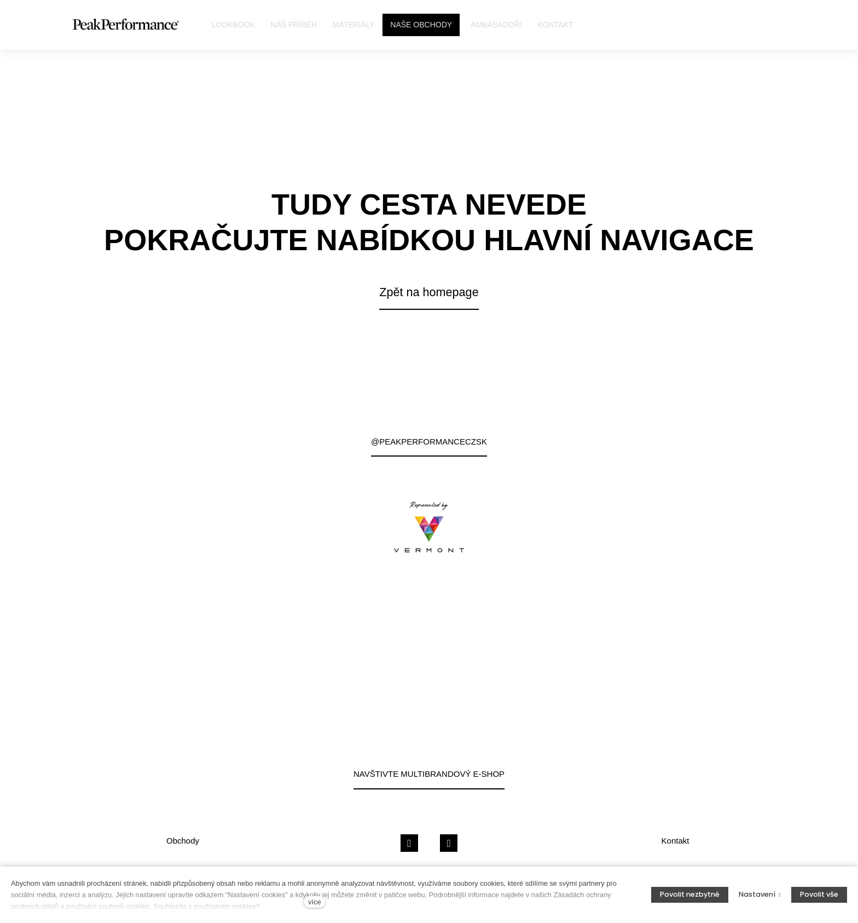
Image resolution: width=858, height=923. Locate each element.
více (314, 902)
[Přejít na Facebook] (409, 843)
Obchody (182, 840)
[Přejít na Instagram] (448, 843)
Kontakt (675, 840)
